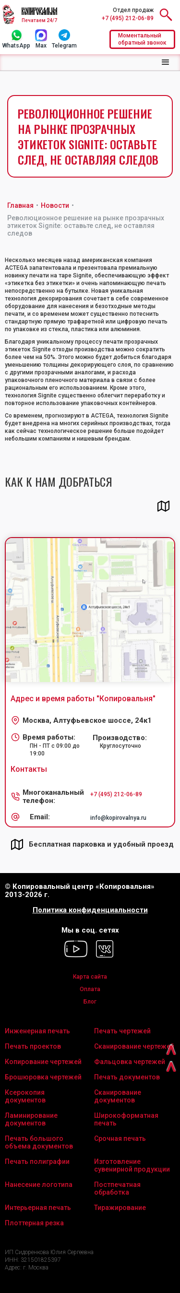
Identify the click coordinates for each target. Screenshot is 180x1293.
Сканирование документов (117, 1096)
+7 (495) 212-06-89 (128, 18)
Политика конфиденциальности (90, 910)
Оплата (90, 989)
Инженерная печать (37, 1031)
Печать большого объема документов (39, 1142)
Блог (90, 1001)
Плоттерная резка (34, 1223)
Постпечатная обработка (117, 1188)
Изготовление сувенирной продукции (132, 1165)
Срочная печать (120, 1138)
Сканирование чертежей (134, 1046)
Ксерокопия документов (25, 1096)
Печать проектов (33, 1046)
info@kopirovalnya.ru (118, 817)
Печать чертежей (122, 1031)
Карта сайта (90, 976)
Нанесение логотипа (38, 1184)
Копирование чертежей (43, 1062)
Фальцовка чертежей (129, 1062)
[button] (165, 62)
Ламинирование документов (31, 1119)
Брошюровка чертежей (43, 1077)
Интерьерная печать (38, 1207)
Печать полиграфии (37, 1161)
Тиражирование (120, 1207)
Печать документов (127, 1077)
